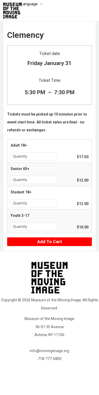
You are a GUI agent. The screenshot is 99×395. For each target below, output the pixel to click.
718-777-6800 (50, 359)
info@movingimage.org (49, 351)
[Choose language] (23, 4)
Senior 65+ (20, 169)
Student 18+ (21, 192)
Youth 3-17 (20, 215)
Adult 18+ (19, 145)
